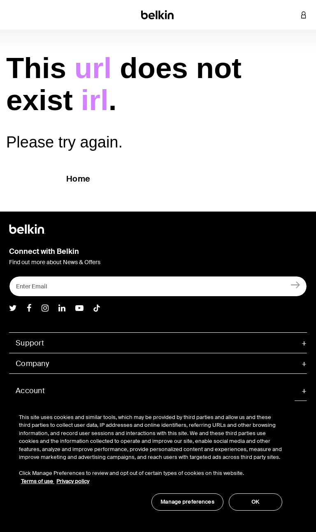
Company (32, 363)
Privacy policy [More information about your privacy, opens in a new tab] (72, 481)
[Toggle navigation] (12, 14)
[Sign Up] (295, 284)
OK (255, 501)
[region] (151, 458)
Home (78, 178)
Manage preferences (187, 501)
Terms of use (37, 481)
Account (30, 391)
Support (30, 343)
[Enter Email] (158, 286)
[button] (291, 15)
